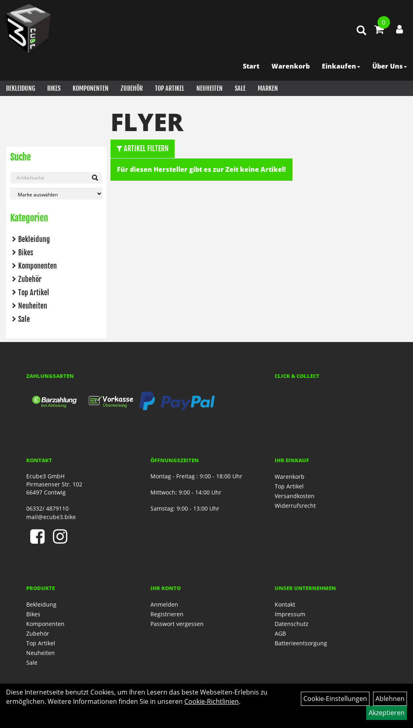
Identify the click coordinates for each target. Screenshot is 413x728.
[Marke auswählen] (56, 194)
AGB (280, 633)
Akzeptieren (387, 712)
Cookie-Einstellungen (335, 698)
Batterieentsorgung (301, 643)
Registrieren (167, 614)
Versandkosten (295, 496)
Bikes (53, 88)
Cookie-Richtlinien (211, 701)
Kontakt (285, 604)
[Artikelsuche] (361, 31)
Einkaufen (341, 66)
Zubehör (132, 88)
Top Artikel (169, 88)
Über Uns (389, 66)
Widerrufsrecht (295, 505)
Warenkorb (290, 66)
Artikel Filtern (143, 148)
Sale (240, 88)
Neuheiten (209, 88)
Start (251, 66)
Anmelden (164, 604)
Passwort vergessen (177, 624)
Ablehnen (390, 698)
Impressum (290, 614)
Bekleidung (20, 88)
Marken (268, 88)
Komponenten (90, 88)
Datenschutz (292, 624)
